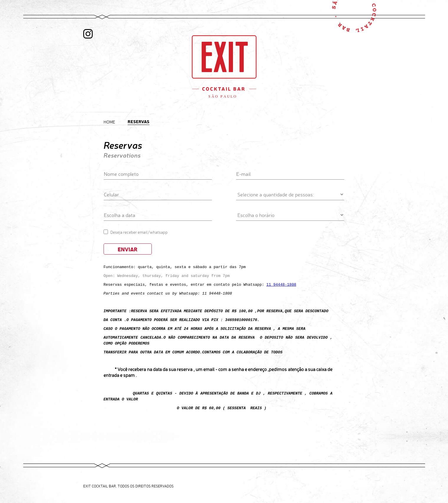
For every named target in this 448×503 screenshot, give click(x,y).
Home (109, 121)
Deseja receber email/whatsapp (139, 232)
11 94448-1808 (281, 284)
